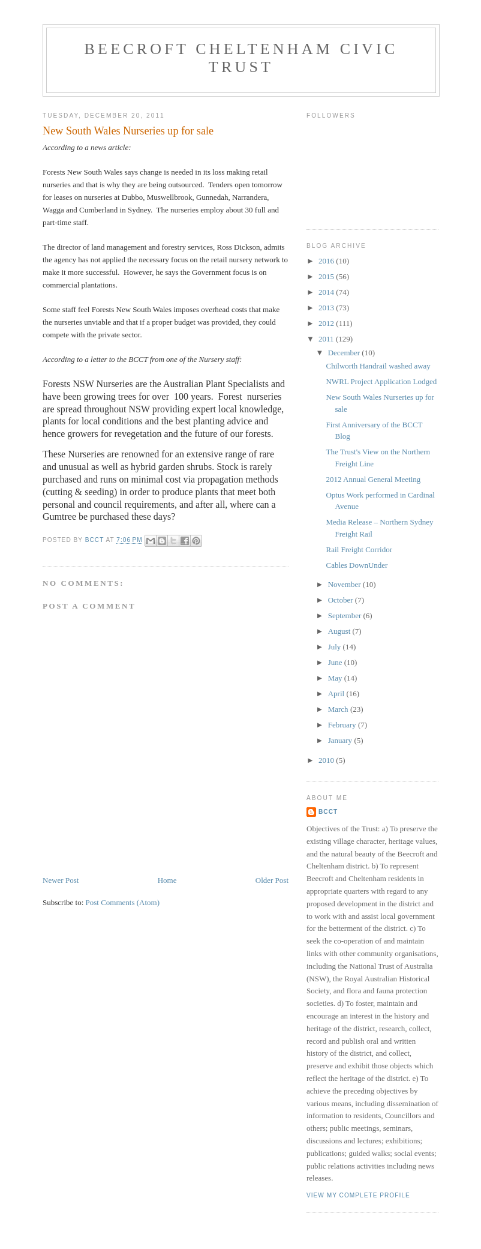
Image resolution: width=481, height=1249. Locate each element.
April (337, 693)
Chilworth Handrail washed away (378, 365)
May (336, 677)
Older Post (271, 880)
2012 (327, 323)
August (340, 631)
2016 (327, 260)
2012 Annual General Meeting (373, 479)
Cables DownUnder (356, 565)
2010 (327, 760)
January (341, 740)
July (335, 646)
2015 (327, 276)
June (336, 662)
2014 (327, 291)
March (339, 709)
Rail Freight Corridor (359, 549)
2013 (327, 307)
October (341, 599)
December (345, 352)
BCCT (328, 811)
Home (167, 880)
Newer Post (61, 880)
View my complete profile (358, 1195)
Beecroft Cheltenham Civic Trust (241, 58)
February (343, 724)
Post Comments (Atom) (123, 902)
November (345, 584)
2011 (327, 338)
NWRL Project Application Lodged (381, 381)
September (345, 615)
